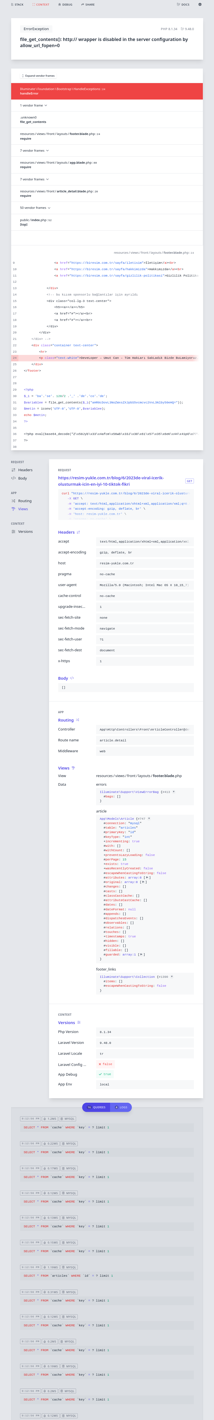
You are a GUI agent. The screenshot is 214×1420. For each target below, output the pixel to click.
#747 (144, 819)
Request (17, 462)
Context (18, 524)
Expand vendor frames (38, 76)
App (14, 493)
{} (138, 796)
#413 (169, 792)
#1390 (166, 977)
